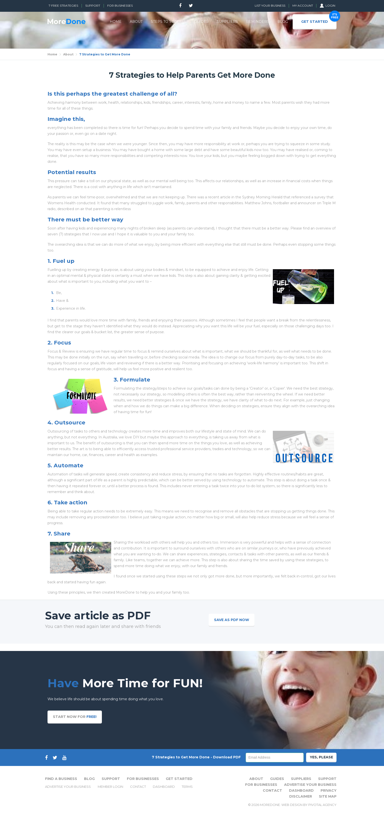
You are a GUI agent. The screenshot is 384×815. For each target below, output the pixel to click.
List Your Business (270, 5)
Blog (89, 779)
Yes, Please (321, 757)
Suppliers (301, 779)
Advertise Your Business (68, 787)
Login (327, 5)
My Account (303, 5)
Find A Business (61, 779)
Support (92, 5)
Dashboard (164, 787)
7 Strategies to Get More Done (104, 54)
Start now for (74, 716)
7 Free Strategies (63, 5)
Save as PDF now (231, 620)
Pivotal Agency (322, 805)
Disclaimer (300, 796)
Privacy (328, 790)
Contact (138, 787)
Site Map (327, 796)
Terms (187, 787)
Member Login (110, 787)
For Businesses (120, 5)
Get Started (179, 779)
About (68, 54)
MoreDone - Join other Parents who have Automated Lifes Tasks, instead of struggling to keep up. (66, 21)
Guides (277, 779)
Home (52, 54)
